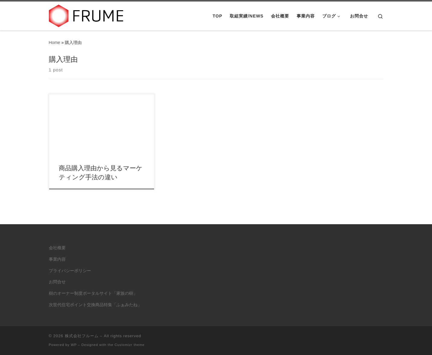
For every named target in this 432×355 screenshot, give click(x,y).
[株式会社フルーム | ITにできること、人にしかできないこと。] (86, 15)
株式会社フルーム (82, 336)
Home (54, 42)
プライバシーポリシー (70, 271)
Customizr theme (130, 345)
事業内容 (57, 259)
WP (74, 345)
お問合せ (57, 282)
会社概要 (57, 248)
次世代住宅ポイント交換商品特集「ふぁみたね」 (95, 305)
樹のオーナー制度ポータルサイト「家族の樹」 (93, 293)
